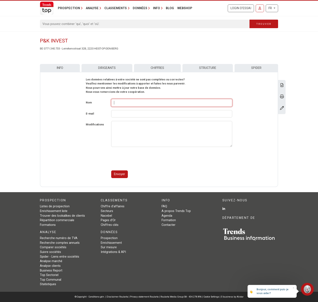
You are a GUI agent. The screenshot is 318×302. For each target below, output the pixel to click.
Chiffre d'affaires (112, 206)
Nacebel (106, 216)
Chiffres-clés (109, 225)
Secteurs (107, 211)
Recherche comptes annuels (60, 243)
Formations (48, 225)
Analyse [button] (92, 8)
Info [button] (156, 8)
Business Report (51, 270)
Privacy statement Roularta (144, 296)
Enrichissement (111, 243)
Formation (169, 220)
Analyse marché (51, 261)
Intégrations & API (113, 252)
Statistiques (48, 284)
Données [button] (140, 8)
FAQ (164, 206)
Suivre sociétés (50, 252)
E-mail (90, 113)
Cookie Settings (211, 296)
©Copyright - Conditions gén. (90, 296)
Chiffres (157, 68)
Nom (89, 102)
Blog (170, 8)
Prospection (109, 238)
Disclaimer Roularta (117, 296)
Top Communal (50, 280)
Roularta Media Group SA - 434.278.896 (181, 296)
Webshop (184, 8)
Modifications (95, 124)
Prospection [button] (69, 8)
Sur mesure (109, 247)
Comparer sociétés (53, 247)
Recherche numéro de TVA (58, 238)
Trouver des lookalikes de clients (62, 216)
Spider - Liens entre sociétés (59, 256)
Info (60, 68)
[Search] (145, 24)
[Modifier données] (282, 108)
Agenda (167, 216)
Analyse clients (50, 266)
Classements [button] (115, 8)
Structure (207, 68)
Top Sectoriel (49, 275)
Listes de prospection (55, 206)
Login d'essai (240, 8)
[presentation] (143, 158)
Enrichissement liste (53, 211)
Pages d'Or (108, 220)
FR (270, 8)
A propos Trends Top (176, 211)
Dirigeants (107, 68)
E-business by (232, 296)
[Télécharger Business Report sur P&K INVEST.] (281, 85)
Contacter (168, 225)
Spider (256, 68)
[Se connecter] (260, 8)
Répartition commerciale (57, 220)
